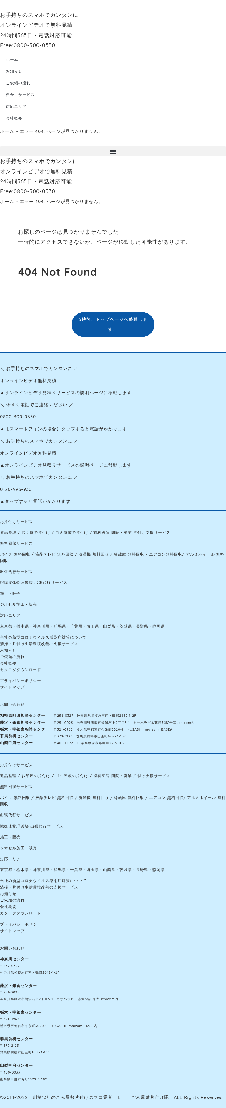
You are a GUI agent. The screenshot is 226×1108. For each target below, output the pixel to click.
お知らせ (14, 71)
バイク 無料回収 (15, 554)
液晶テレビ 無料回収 (54, 554)
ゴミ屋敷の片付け (71, 532)
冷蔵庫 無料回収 (129, 554)
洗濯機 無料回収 (94, 554)
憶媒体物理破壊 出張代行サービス (31, 826)
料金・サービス (20, 94)
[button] (113, 151)
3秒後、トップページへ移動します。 (113, 324)
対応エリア (16, 106)
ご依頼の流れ (18, 82)
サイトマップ (12, 687)
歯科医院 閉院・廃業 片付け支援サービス (131, 532)
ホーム (12, 59)
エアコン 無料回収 (166, 797)
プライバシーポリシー (20, 680)
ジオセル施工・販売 (18, 604)
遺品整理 (8, 532)
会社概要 (14, 118)
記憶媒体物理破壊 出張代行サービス (33, 582)
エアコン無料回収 (165, 554)
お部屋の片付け (35, 532)
